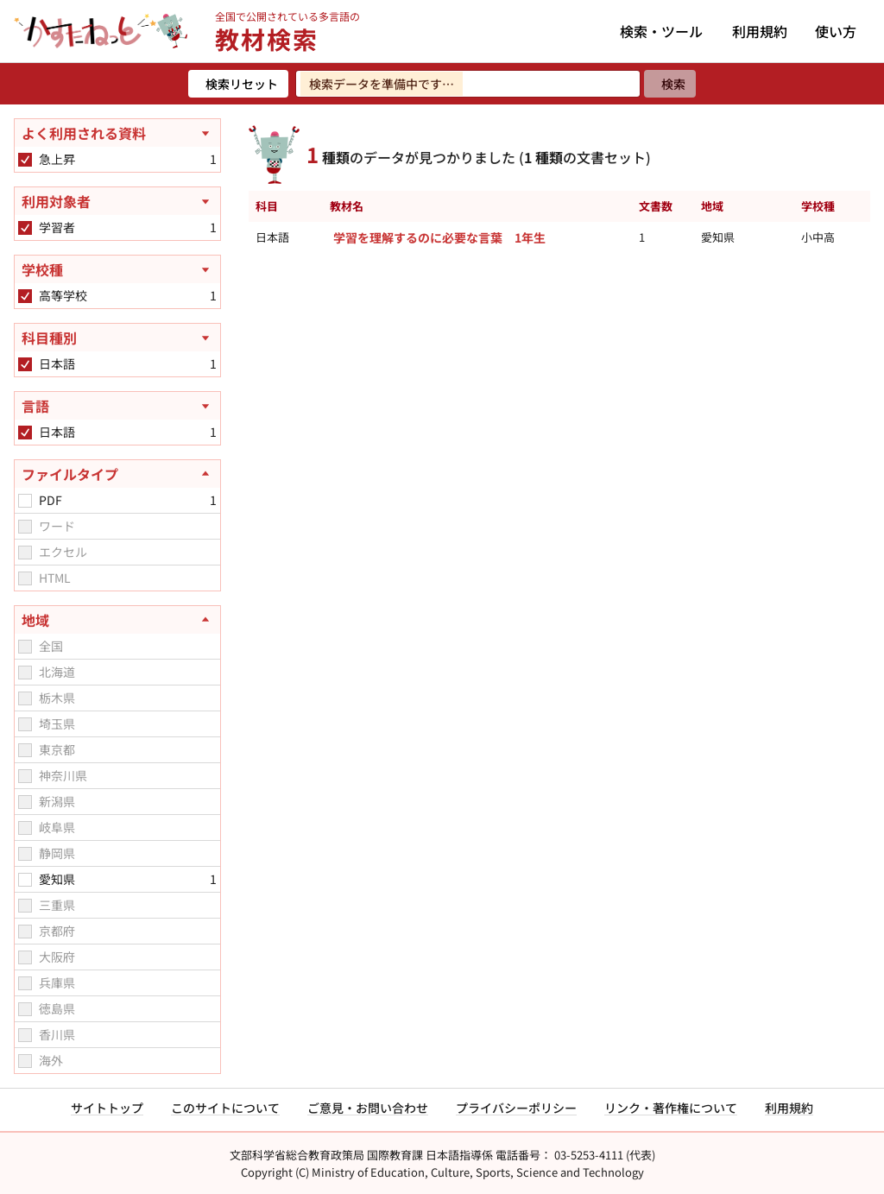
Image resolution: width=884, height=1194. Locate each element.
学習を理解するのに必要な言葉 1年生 (439, 237)
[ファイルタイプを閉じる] (117, 474)
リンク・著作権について (670, 1107)
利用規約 (759, 31)
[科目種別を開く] (117, 337)
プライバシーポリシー (516, 1107)
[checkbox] (25, 160)
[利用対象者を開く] (117, 201)
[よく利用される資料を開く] (117, 133)
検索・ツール (661, 31)
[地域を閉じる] (117, 620)
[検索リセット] (238, 84)
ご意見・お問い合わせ (367, 1107)
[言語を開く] (117, 406)
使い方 (835, 31)
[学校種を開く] (117, 269)
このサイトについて (225, 1107)
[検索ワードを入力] (468, 84)
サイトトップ (107, 1107)
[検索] (670, 84)
